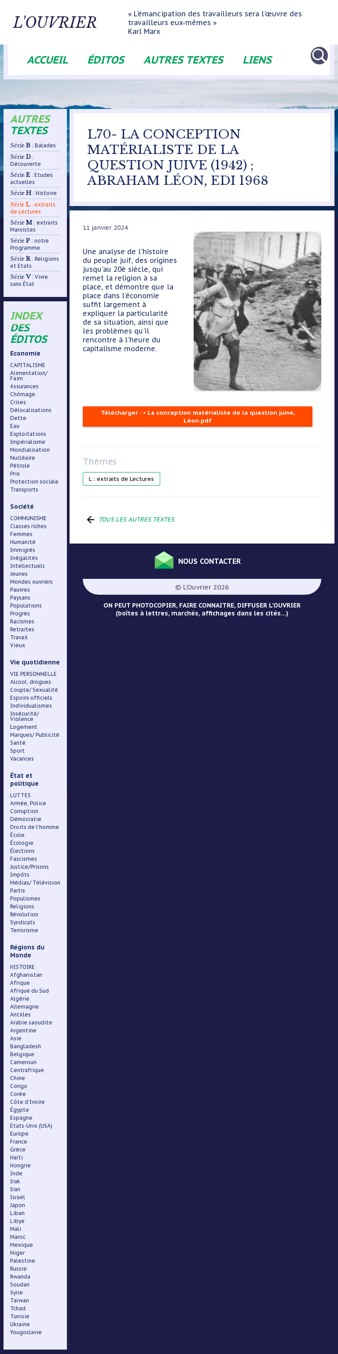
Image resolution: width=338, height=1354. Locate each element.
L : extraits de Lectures (121, 479)
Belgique (22, 1054)
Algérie (19, 998)
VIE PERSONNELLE (33, 674)
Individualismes (31, 705)
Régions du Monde (27, 951)
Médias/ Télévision (35, 882)
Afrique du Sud (29, 990)
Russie (18, 1268)
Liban (17, 1213)
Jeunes (19, 573)
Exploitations (28, 434)
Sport (17, 750)
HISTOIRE (22, 967)
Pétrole (20, 465)
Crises (18, 402)
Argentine (23, 1030)
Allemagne (24, 1006)
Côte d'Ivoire (27, 1102)
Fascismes (23, 858)
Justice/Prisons (29, 866)
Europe (19, 1133)
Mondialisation (30, 449)
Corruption (24, 811)
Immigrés (22, 550)
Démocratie (25, 819)
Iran (15, 1189)
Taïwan (19, 1300)
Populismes (25, 898)
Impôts (19, 874)
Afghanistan (26, 974)
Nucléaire (22, 457)
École (17, 835)
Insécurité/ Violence (24, 716)
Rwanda (20, 1276)
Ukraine (20, 1324)
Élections (22, 851)
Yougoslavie (26, 1332)
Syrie (16, 1292)
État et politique (24, 780)
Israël (17, 1197)
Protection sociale (34, 481)
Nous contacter (211, 560)
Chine (17, 1078)
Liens (257, 60)
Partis (17, 890)
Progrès (20, 613)
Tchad (18, 1308)
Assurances (24, 386)
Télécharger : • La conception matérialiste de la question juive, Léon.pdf (198, 416)
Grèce (18, 1149)
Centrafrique (27, 1070)
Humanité (23, 542)
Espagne (21, 1117)
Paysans (20, 597)
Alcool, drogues (30, 682)
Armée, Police (28, 803)
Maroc (18, 1237)
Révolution (24, 914)
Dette (18, 418)
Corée (18, 1094)
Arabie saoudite (31, 1022)
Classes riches (28, 526)
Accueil (47, 60)
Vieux (17, 645)
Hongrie (20, 1165)
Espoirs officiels (31, 697)
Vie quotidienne (35, 662)
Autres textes (183, 60)
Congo (18, 1086)
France (18, 1141)
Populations (26, 605)
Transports (24, 489)
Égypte (19, 1109)
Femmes (21, 534)
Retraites (22, 629)
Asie (16, 1038)
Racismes (22, 621)
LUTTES (20, 795)
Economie (25, 353)
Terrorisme (24, 930)
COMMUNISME (28, 518)
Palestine (22, 1260)
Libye (17, 1221)
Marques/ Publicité (34, 734)
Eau (14, 426)
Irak (15, 1181)
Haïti (16, 1157)
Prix (15, 473)
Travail (19, 637)
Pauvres (20, 589)
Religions (22, 906)
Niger (17, 1252)
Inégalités (24, 558)
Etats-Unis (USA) (31, 1125)
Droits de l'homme (34, 827)
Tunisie (19, 1316)
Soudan (19, 1284)
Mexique (21, 1244)
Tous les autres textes (137, 519)
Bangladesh (25, 1046)
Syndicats (22, 922)
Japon (17, 1205)
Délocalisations (30, 410)
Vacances (22, 758)
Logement (23, 727)
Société (22, 506)
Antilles (20, 1014)
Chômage (22, 394)
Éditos (105, 60)
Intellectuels (27, 566)
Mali (15, 1229)
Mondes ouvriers (31, 581)
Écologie (21, 843)
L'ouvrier (75, 22)
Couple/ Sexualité (34, 689)
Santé (18, 742)
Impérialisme (27, 442)
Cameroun (23, 1062)
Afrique (20, 982)
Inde (16, 1173)
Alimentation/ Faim (29, 376)
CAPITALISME (27, 365)
